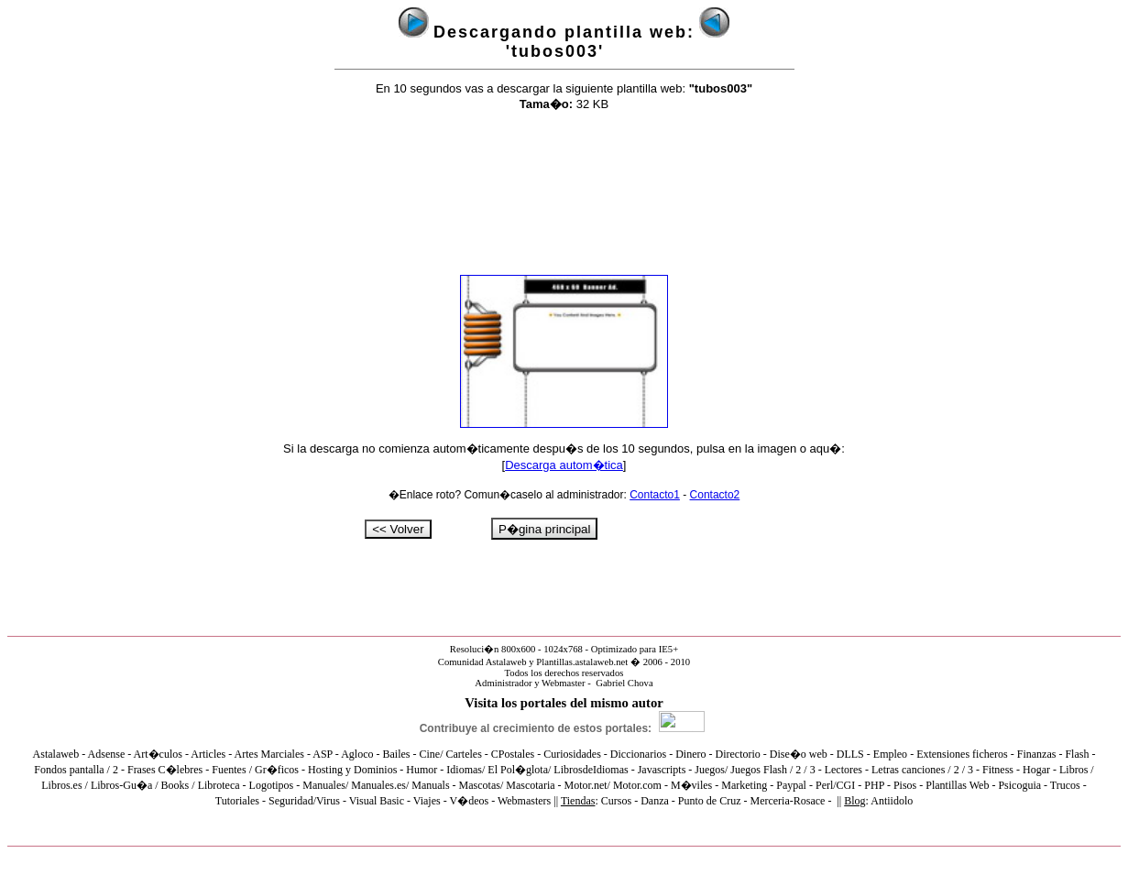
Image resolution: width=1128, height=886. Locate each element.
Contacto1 (655, 494)
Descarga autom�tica (564, 465)
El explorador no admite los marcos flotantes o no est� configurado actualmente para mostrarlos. (564, 764)
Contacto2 (715, 494)
